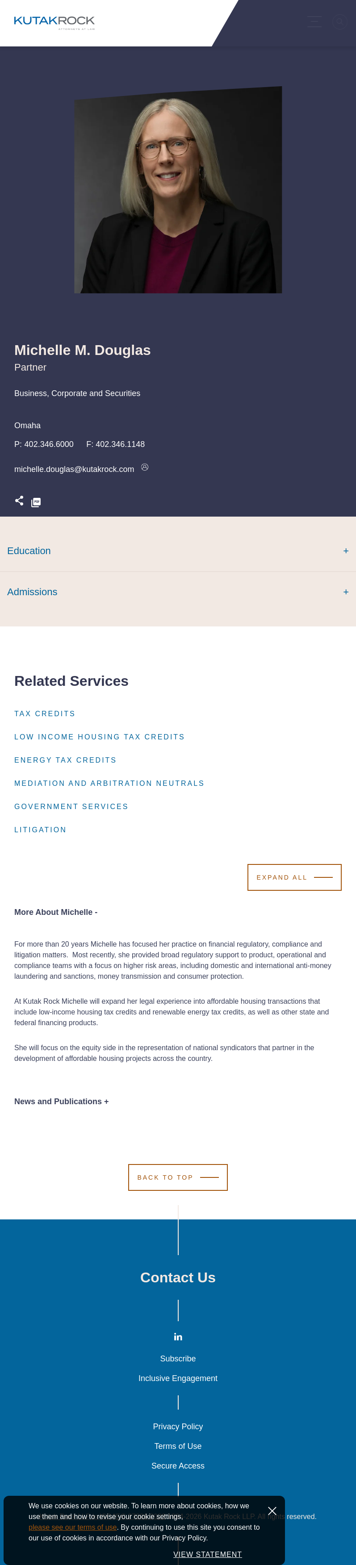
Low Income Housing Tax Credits (99, 737)
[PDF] (36, 503)
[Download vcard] (144, 469)
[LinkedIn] (178, 1338)
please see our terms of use (73, 1545)
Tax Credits (45, 713)
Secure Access (178, 1466)
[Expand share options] (19, 503)
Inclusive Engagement (178, 1378)
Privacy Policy (178, 1426)
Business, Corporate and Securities (77, 393)
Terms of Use (177, 1446)
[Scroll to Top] (177, 1177)
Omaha (27, 425)
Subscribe (178, 1359)
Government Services (71, 806)
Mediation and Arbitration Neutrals (109, 783)
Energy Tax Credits (65, 760)
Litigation (40, 830)
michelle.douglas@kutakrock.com (74, 469)
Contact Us (178, 1277)
